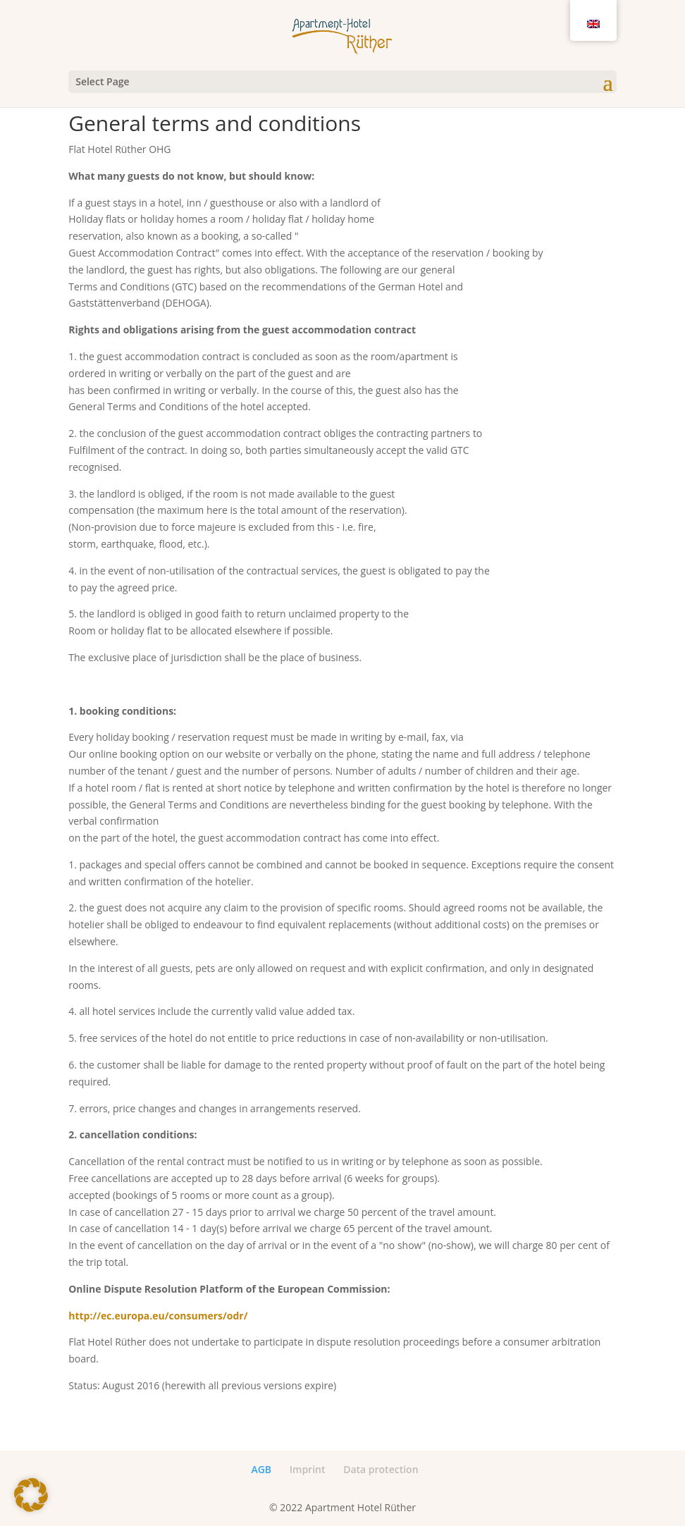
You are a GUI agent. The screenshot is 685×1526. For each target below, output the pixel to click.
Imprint (308, 1469)
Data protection (380, 1469)
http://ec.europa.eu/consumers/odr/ (157, 1315)
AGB (261, 1469)
